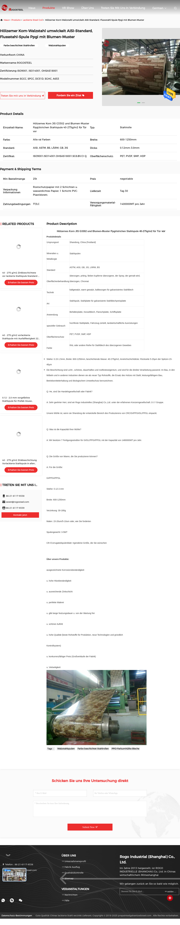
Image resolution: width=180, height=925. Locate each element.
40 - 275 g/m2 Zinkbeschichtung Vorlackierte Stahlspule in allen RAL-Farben (19, 463)
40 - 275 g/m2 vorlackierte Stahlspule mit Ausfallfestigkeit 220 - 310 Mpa (21, 338)
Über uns (87, 8)
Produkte (48, 8)
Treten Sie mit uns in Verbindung (123, 8)
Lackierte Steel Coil (33, 20)
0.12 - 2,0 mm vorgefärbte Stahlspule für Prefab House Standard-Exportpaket (17, 401)
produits (15, 20)
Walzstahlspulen (66, 748)
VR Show (68, 8)
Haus (31, 8)
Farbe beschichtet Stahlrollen (93, 748)
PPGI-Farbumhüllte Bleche (125, 748)
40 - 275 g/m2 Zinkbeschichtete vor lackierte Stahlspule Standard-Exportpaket (20, 276)
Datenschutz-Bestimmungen (17, 915)
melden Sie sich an (170, 891)
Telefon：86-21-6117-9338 (17, 864)
